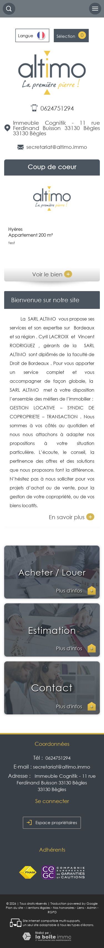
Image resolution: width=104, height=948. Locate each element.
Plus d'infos (76, 590)
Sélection (66, 36)
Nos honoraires (63, 908)
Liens (80, 908)
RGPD (52, 912)
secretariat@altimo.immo (56, 147)
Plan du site (14, 908)
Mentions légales (38, 908)
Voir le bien (52, 274)
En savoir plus (71, 516)
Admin (92, 908)
